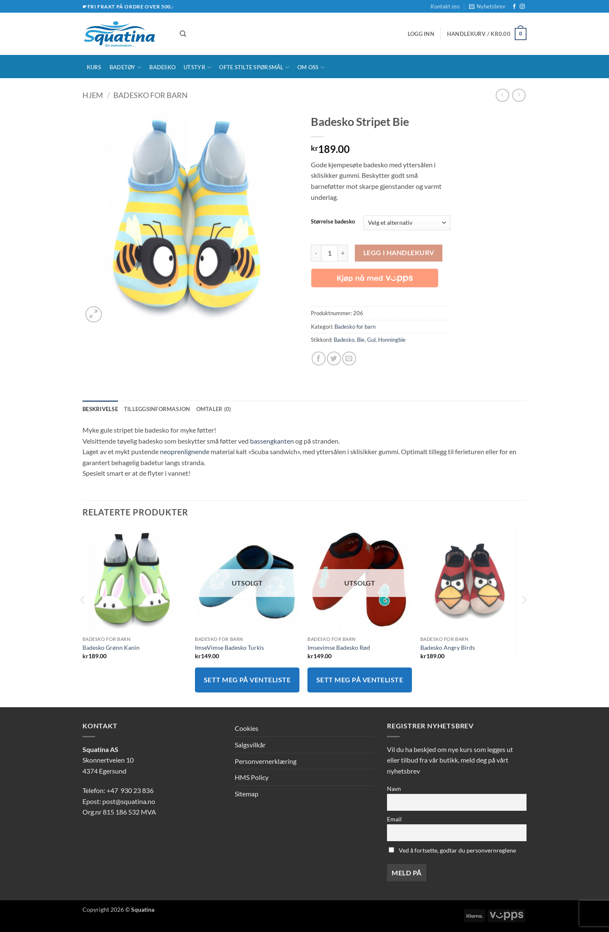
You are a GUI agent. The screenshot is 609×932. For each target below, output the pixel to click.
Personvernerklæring (265, 761)
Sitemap (246, 794)
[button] (487, 6)
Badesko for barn (150, 95)
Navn (394, 788)
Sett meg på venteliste (247, 680)
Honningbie (392, 339)
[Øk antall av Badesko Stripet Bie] (343, 253)
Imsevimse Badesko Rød (338, 647)
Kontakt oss (445, 6)
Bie (361, 339)
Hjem (92, 95)
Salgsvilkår (250, 745)
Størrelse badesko (333, 222)
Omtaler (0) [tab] (213, 409)
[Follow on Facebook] (514, 7)
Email (394, 819)
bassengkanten (272, 441)
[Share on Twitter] (334, 358)
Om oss (310, 67)
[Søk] (183, 34)
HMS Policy (252, 777)
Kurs (94, 67)
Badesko (162, 67)
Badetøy (125, 67)
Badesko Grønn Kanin (111, 647)
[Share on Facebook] (319, 358)
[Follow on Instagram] (522, 7)
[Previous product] (518, 95)
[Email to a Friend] (349, 358)
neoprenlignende (184, 451)
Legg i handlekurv (398, 252)
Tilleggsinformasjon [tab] (157, 409)
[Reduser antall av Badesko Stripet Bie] (316, 253)
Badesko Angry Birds (447, 647)
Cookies (246, 728)
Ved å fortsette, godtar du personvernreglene (452, 850)
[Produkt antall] (329, 253)
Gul (371, 339)
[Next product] (502, 95)
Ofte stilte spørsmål (254, 67)
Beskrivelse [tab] (100, 409)
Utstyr (197, 67)
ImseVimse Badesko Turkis (229, 647)
